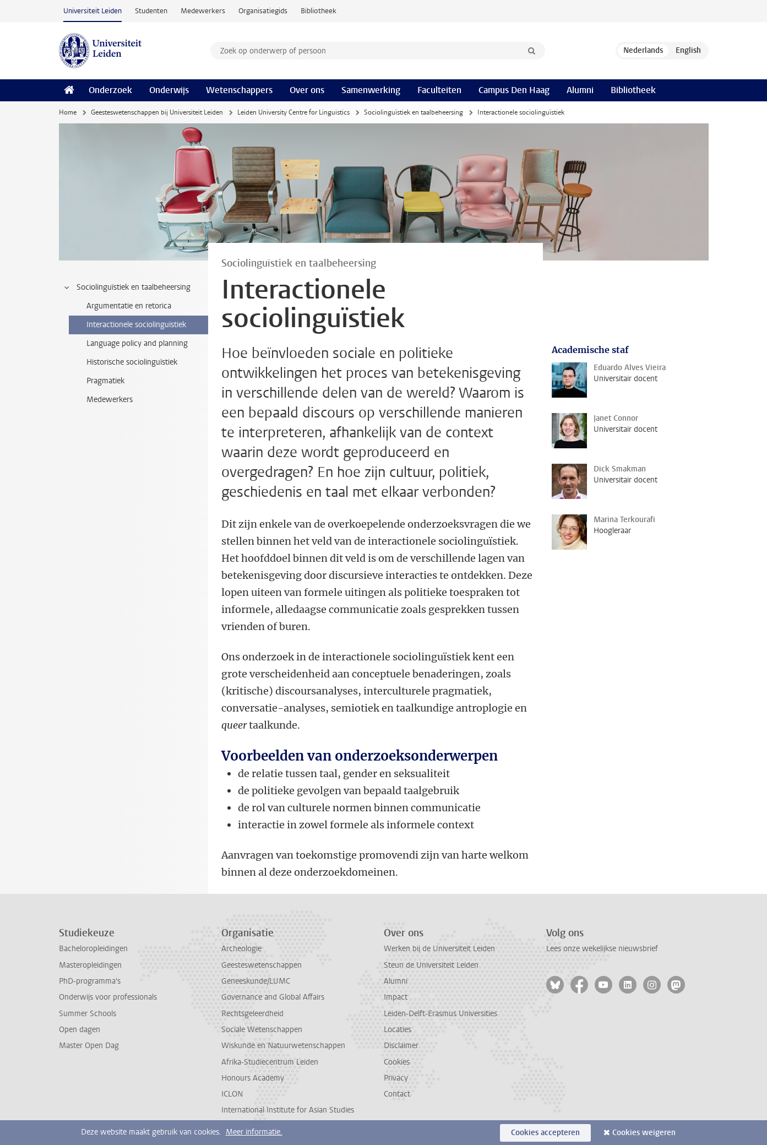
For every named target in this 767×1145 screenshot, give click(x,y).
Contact (397, 1094)
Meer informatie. (254, 1132)
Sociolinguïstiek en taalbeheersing (413, 112)
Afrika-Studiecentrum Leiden (269, 1062)
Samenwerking (370, 90)
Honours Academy (252, 1078)
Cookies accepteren (545, 1132)
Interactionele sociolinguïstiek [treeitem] (136, 324)
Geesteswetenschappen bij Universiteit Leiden (157, 112)
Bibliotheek (318, 10)
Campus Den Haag (514, 90)
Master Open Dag (89, 1045)
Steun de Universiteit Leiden (431, 965)
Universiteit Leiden (92, 10)
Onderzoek (110, 90)
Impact (395, 997)
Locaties (397, 1029)
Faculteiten (439, 90)
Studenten (151, 10)
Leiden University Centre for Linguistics (293, 112)
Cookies (397, 1062)
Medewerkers (203, 10)
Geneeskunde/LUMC (255, 981)
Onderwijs (169, 90)
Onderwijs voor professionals (108, 997)
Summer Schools (87, 1013)
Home (68, 112)
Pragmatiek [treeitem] (105, 381)
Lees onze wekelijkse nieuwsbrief (602, 948)
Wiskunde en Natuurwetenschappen (283, 1045)
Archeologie (241, 948)
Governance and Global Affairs (272, 997)
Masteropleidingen (90, 965)
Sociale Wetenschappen (261, 1029)
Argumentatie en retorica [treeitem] (128, 306)
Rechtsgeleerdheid (252, 1013)
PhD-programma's (90, 981)
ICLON (232, 1094)
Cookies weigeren (644, 1132)
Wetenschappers (239, 90)
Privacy (396, 1078)
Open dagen (79, 1029)
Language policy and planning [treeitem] (137, 343)
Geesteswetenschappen (261, 965)
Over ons (307, 90)
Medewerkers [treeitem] (109, 399)
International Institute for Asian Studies (287, 1110)
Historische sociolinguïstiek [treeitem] (131, 362)
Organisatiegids (262, 10)
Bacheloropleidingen (93, 948)
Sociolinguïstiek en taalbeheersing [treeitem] (127, 287)
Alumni (580, 90)
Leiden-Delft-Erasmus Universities (440, 1013)
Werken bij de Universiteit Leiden (439, 948)
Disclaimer (401, 1045)
